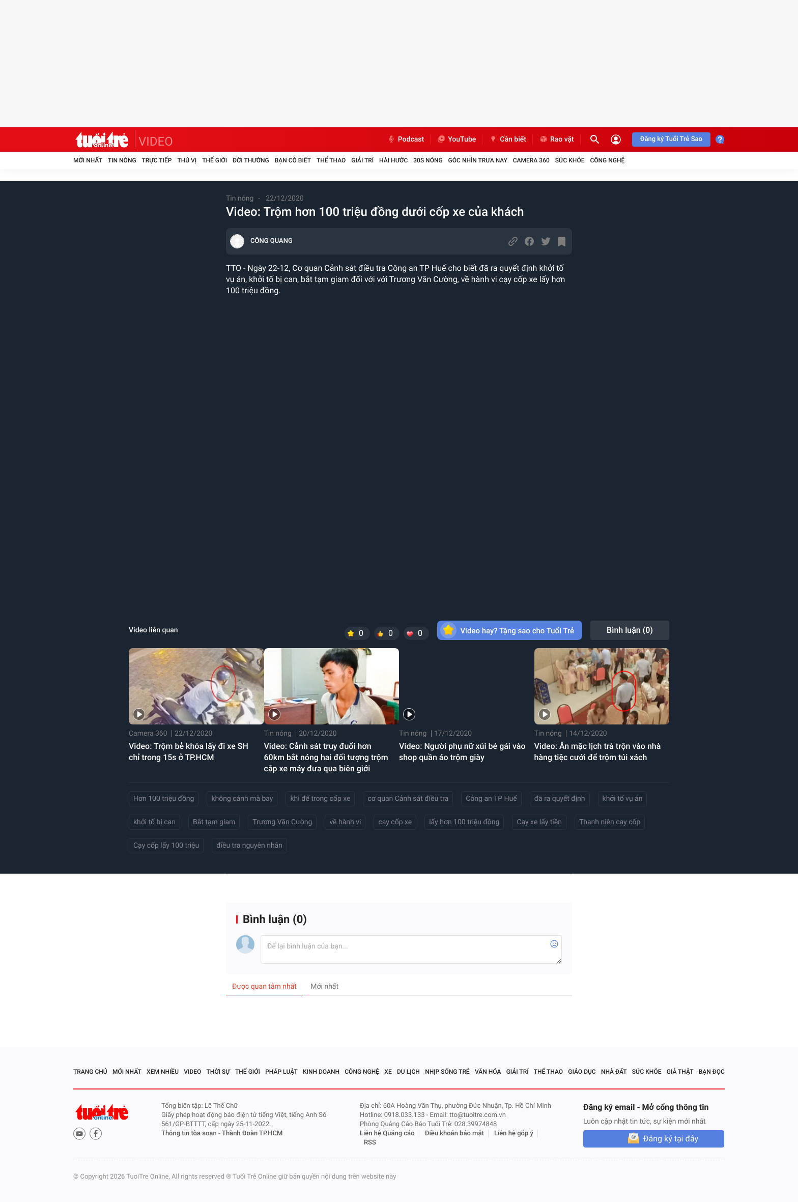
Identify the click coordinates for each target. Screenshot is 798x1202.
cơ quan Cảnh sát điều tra (407, 799)
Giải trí (362, 160)
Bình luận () (630, 630)
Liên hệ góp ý (513, 1133)
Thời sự (218, 1071)
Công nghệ (607, 160)
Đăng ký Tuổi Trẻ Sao (671, 139)
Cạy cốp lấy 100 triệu (166, 846)
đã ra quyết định (559, 799)
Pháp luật (281, 1071)
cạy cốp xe (395, 822)
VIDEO (155, 141)
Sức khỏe (570, 160)
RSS (370, 1143)
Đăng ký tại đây (670, 1138)
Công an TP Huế (491, 799)
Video (192, 1071)
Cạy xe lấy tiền (539, 822)
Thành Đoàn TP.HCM (252, 1133)
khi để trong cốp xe (320, 799)
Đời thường (251, 160)
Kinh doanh (321, 1071)
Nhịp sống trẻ (447, 1071)
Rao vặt (556, 139)
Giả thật (680, 1071)
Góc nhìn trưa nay (477, 160)
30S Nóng (427, 160)
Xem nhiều (163, 1071)
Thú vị (186, 160)
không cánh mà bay (242, 799)
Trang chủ (90, 1071)
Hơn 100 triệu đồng (163, 799)
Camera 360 (531, 160)
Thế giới (214, 160)
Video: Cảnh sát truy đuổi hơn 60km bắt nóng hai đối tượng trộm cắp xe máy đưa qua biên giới (326, 757)
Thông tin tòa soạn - (191, 1133)
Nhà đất (614, 1071)
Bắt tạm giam (214, 822)
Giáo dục (581, 1071)
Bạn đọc (712, 1071)
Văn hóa (488, 1071)
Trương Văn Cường (282, 822)
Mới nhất (87, 160)
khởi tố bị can (154, 822)
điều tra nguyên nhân (249, 846)
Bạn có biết (293, 160)
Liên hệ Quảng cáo (387, 1133)
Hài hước (393, 160)
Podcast (405, 139)
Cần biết (507, 139)
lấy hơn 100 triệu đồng (464, 822)
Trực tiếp (157, 160)
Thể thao (331, 160)
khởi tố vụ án (623, 799)
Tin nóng (122, 160)
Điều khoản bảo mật (454, 1133)
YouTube (456, 139)
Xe (387, 1071)
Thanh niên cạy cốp (609, 822)
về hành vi (345, 822)
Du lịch (408, 1071)
